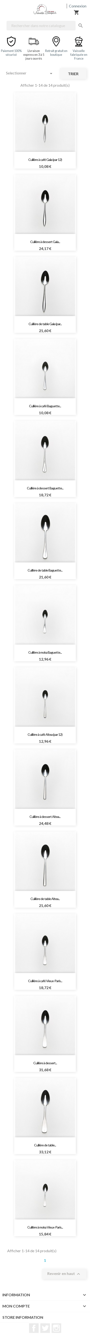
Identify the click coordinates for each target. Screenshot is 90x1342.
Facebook (34, 1328)
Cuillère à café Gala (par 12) (45, 160)
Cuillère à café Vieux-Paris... (45, 981)
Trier (73, 73)
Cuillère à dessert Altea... (45, 817)
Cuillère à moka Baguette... (45, 652)
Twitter (45, 1328)
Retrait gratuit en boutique (56, 53)
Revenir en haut (64, 1274)
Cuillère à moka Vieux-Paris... (45, 1227)
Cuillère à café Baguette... (45, 406)
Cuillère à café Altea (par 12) (45, 734)
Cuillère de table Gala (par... (45, 324)
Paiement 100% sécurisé (11, 53)
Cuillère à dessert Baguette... (45, 488)
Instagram (56, 1328)
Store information (22, 1317)
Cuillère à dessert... (45, 1063)
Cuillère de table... (45, 1145)
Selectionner (30, 73)
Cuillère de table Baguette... (45, 570)
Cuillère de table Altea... (45, 899)
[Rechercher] (41, 25)
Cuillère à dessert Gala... (45, 242)
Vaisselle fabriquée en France (78, 54)
